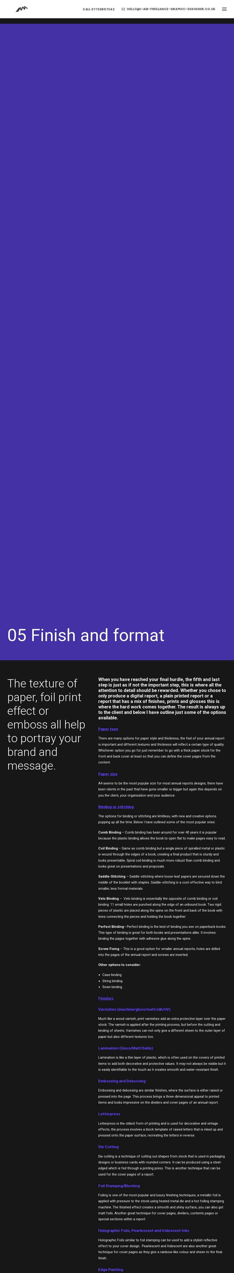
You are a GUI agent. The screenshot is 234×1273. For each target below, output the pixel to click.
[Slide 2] (119, 1135)
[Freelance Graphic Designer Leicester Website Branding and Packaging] (19, 12)
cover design (129, 692)
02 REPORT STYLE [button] (78, 1023)
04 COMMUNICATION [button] (155, 1008)
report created (140, 767)
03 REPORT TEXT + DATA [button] (155, 993)
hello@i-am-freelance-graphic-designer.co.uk (171, 12)
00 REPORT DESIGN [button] (78, 993)
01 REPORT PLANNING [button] (78, 1008)
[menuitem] (100, 12)
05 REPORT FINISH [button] (155, 1023)
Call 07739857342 (98, 12)
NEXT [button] (117, 950)
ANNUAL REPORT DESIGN (130, 976)
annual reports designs (188, 229)
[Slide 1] (114, 1135)
